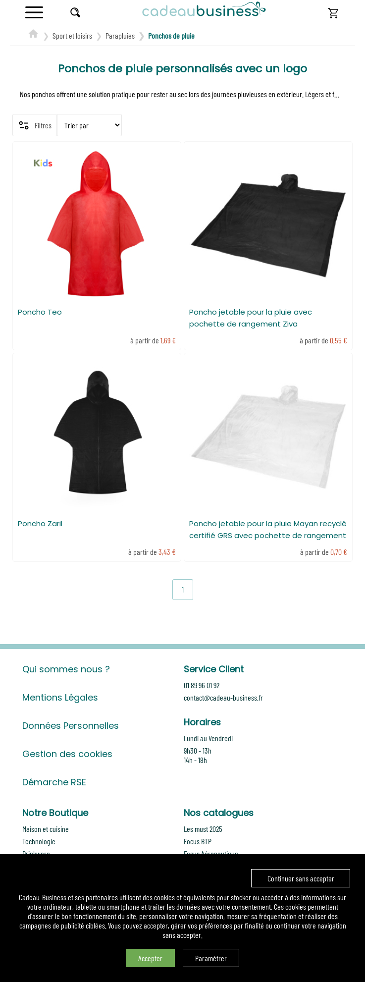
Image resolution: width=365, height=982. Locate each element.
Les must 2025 (203, 828)
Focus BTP (197, 841)
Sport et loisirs (72, 35)
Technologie (38, 841)
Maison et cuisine (45, 828)
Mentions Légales (60, 697)
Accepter (150, 958)
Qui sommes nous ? (66, 669)
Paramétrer (211, 958)
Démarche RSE (54, 782)
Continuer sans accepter (300, 878)
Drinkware (36, 853)
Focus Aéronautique (211, 853)
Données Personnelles (70, 725)
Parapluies (120, 35)
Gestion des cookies (67, 754)
